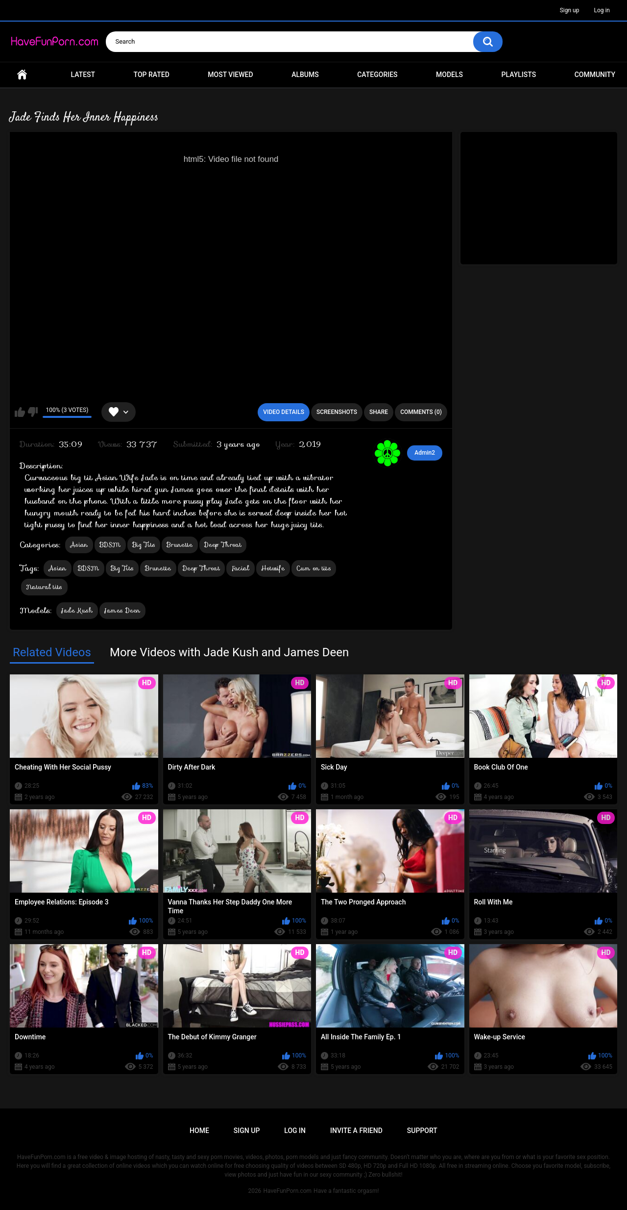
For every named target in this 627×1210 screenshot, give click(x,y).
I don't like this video (32, 412)
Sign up (569, 10)
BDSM (110, 544)
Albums (305, 74)
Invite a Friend (356, 1130)
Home (22, 74)
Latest (83, 74)
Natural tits (44, 587)
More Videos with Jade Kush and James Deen (229, 652)
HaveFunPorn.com (287, 1190)
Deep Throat (222, 544)
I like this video (20, 412)
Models (449, 74)
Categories (377, 74)
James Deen (122, 610)
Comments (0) (421, 412)
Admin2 (424, 452)
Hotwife (273, 568)
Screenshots (336, 412)
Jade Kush (77, 610)
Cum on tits (313, 568)
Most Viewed (230, 74)
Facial (240, 568)
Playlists (519, 74)
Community (595, 74)
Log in (602, 10)
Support (422, 1130)
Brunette (180, 544)
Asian (79, 544)
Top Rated (151, 74)
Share (378, 412)
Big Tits (143, 544)
